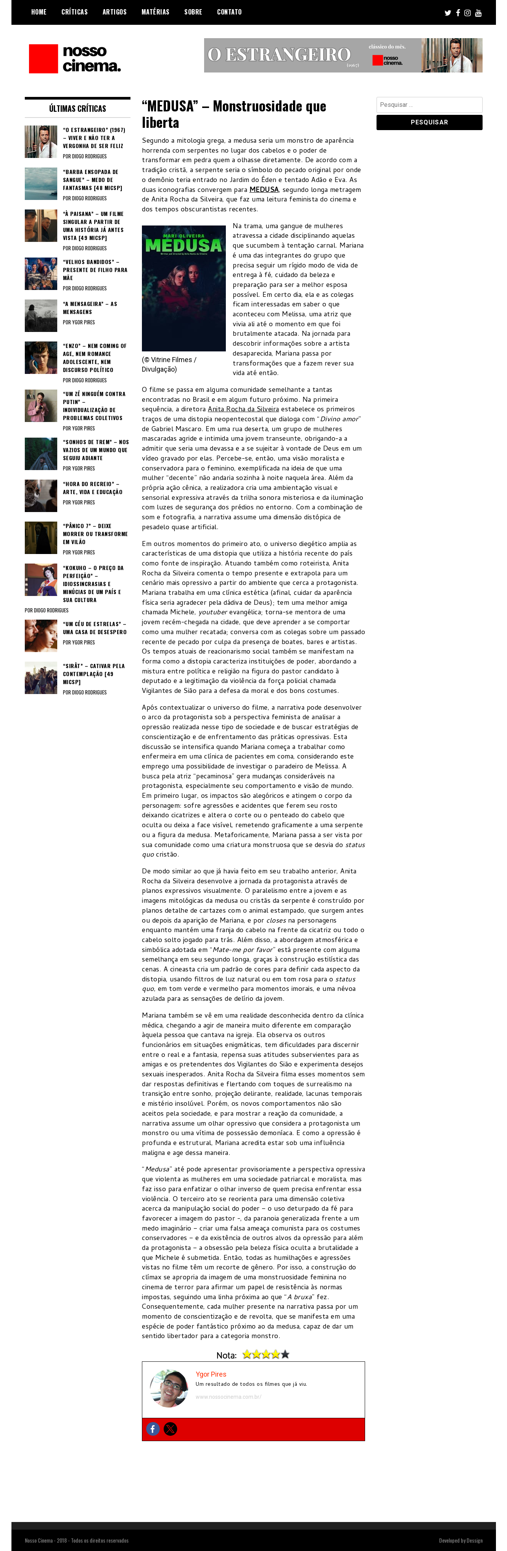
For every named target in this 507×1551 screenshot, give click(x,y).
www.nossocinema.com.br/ (229, 1397)
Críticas (74, 11)
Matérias (156, 11)
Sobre (193, 11)
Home (39, 11)
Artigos (115, 11)
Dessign (475, 1540)
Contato (229, 11)
